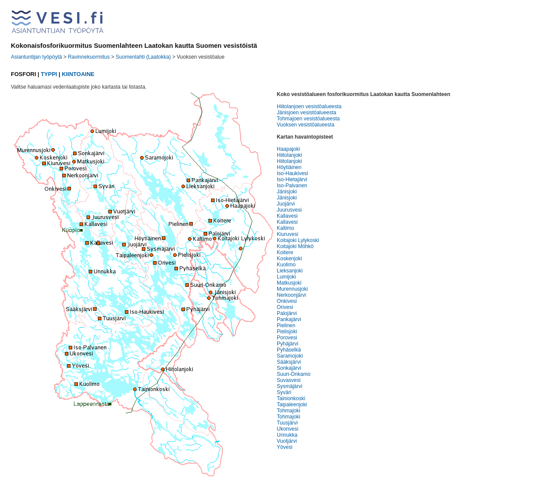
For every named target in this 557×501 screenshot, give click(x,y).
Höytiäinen (289, 167)
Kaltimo (285, 228)
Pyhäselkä (289, 350)
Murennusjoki (292, 289)
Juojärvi (286, 204)
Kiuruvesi (287, 234)
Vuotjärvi (287, 441)
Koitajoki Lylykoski (298, 240)
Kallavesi (287, 216)
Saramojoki (290, 356)
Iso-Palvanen (292, 185)
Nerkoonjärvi (291, 295)
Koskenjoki (289, 258)
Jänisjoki (287, 192)
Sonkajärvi (289, 368)
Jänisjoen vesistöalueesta (306, 112)
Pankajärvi (289, 319)
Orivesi (285, 307)
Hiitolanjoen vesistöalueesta (309, 106)
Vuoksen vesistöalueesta (305, 125)
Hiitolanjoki (289, 155)
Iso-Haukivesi (292, 173)
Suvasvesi (289, 380)
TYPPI (49, 74)
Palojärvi (287, 313)
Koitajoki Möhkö (295, 246)
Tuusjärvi (287, 423)
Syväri (284, 392)
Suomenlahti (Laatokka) (143, 57)
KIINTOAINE (78, 74)
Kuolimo (286, 265)
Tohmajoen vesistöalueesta (308, 119)
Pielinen (286, 325)
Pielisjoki (287, 331)
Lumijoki (286, 277)
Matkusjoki (289, 283)
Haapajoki (288, 149)
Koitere (285, 252)
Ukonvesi (287, 429)
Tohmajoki (288, 411)
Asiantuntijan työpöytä (36, 57)
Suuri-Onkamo (293, 374)
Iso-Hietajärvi (292, 179)
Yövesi (284, 447)
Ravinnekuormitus (89, 57)
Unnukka (287, 435)
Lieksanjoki (289, 271)
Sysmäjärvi (289, 386)
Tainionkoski (291, 398)
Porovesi (287, 338)
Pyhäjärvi (287, 344)
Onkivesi (287, 301)
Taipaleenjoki (292, 404)
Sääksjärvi (289, 362)
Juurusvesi (289, 210)
